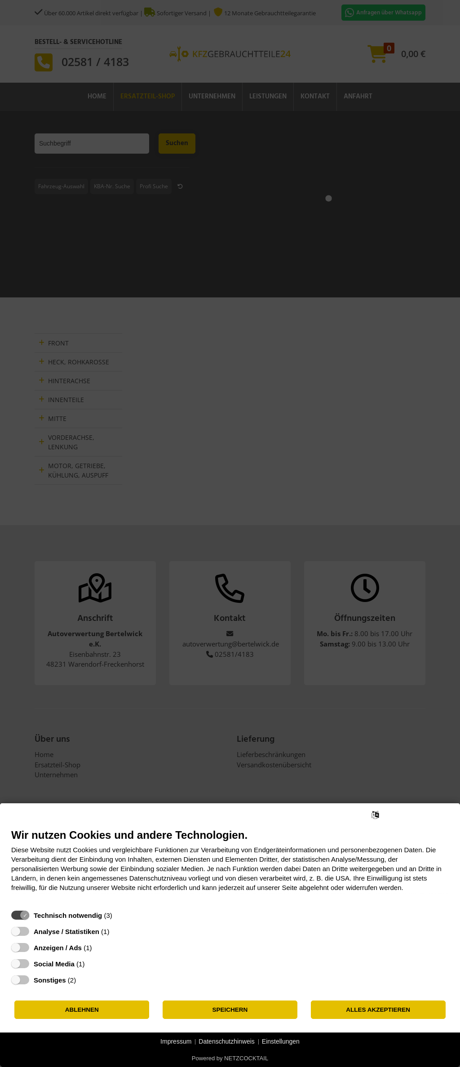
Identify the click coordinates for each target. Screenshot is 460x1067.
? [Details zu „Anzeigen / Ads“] (100, 947)
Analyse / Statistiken (66, 931)
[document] (230, 867)
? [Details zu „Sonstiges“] (84, 980)
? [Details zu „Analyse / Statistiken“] (117, 931)
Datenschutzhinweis (227, 1041)
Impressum (175, 1041)
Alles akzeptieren (378, 1009)
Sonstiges (50, 980)
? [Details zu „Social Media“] (93, 964)
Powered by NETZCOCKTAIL (230, 1058)
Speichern (230, 1009)
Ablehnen (82, 1009)
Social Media (54, 964)
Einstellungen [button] (281, 1041)
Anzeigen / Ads (58, 948)
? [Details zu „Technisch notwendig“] (120, 915)
